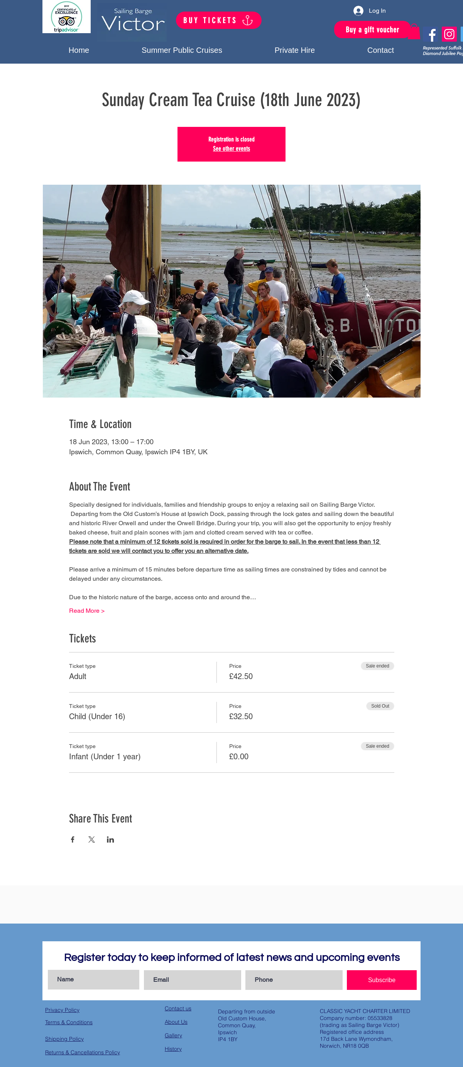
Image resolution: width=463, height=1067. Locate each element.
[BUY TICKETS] (219, 20)
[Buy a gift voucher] (372, 29)
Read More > (87, 610)
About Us (176, 1021)
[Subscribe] (382, 980)
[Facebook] (430, 34)
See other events (231, 148)
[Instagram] (449, 34)
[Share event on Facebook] (72, 839)
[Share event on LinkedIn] (110, 839)
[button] (294, 50)
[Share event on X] (91, 839)
